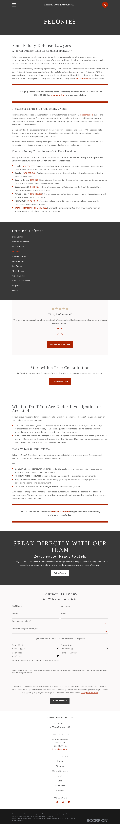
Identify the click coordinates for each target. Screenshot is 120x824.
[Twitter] (57, 802)
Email (63, 613)
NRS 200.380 (36, 194)
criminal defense (82, 78)
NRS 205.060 (30, 173)
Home (60, 761)
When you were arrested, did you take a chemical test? (36, 660)
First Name (17, 606)
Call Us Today (60, 573)
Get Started (60, 381)
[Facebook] (51, 802)
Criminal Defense (60, 771)
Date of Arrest (67, 645)
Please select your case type (25, 628)
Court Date (17, 653)
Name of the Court (69, 653)
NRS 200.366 (35, 187)
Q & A (60, 775)
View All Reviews (60, 344)
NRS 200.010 (28, 166)
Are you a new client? (21, 621)
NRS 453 (34, 180)
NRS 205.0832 (40, 208)
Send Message (60, 700)
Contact (60, 790)
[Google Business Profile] (69, 802)
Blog (60, 780)
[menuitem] (60, 236)
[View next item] (62, 334)
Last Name (65, 606)
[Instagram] (63, 802)
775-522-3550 (60, 727)
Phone (15, 613)
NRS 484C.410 (32, 201)
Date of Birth (17, 645)
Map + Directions (60, 749)
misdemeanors (86, 114)
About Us (60, 766)
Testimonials (60, 785)
